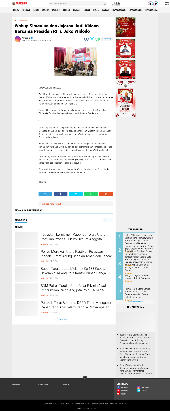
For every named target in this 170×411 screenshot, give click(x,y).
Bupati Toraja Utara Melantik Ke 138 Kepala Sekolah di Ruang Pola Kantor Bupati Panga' (73, 271)
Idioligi (96, 10)
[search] (77, 3)
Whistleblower (50, 403)
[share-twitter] (92, 39)
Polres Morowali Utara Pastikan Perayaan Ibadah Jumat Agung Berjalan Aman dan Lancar (76, 254)
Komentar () (107, 39)
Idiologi (105, 10)
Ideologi (76, 10)
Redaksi (69, 403)
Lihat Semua (63, 319)
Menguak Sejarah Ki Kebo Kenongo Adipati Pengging (137, 277)
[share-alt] (45, 194)
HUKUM (36, 10)
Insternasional (119, 10)
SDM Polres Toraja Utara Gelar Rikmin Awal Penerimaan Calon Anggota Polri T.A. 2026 (73, 288)
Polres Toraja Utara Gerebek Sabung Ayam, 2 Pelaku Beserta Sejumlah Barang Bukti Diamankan (138, 293)
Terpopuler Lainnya (135, 302)
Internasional (135, 10)
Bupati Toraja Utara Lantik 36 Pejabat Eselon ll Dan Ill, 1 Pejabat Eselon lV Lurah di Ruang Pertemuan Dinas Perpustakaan (135, 339)
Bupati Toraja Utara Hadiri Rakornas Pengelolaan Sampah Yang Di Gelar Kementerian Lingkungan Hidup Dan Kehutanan (136, 369)
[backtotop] (85, 378)
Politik (66, 384)
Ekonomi (26, 10)
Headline (56, 10)
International (151, 10)
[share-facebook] (86, 39)
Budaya (16, 10)
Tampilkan (108, 220)
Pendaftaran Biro (82, 403)
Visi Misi (61, 403)
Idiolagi (86, 10)
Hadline (45, 10)
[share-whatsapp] (97, 39)
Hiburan (66, 10)
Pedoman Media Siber (99, 403)
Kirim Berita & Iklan (118, 403)
